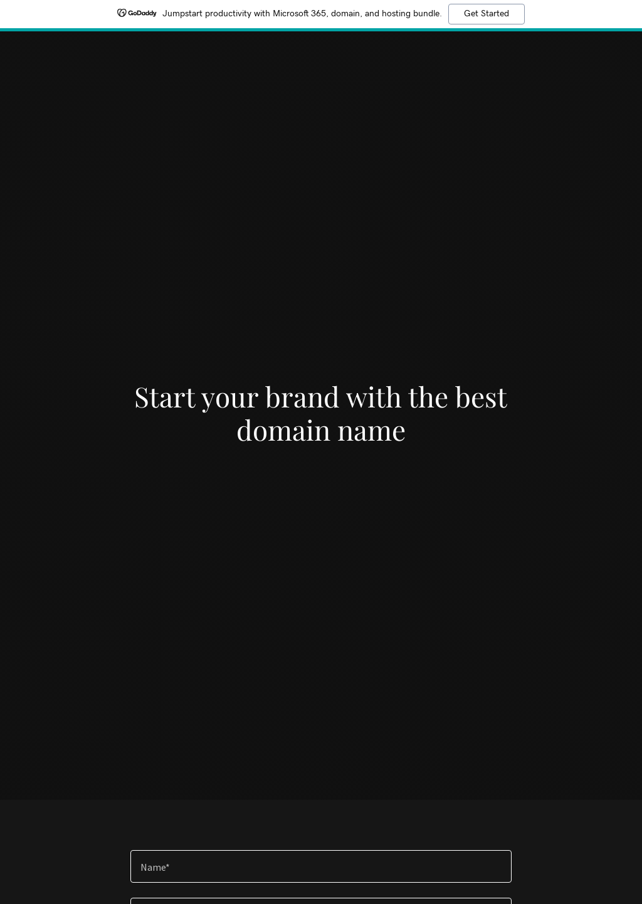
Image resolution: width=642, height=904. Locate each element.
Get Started (486, 13)
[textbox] (321, 866)
